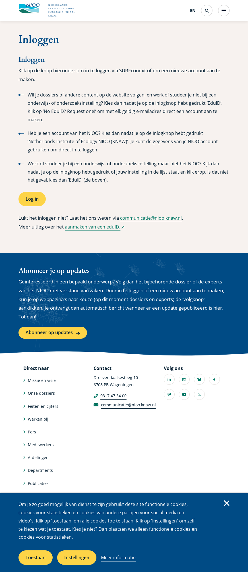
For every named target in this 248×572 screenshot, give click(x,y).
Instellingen (76, 557)
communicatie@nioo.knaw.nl (152, 218)
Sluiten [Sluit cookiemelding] (226, 503)
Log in (32, 199)
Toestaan (36, 557)
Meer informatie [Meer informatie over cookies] (118, 557)
